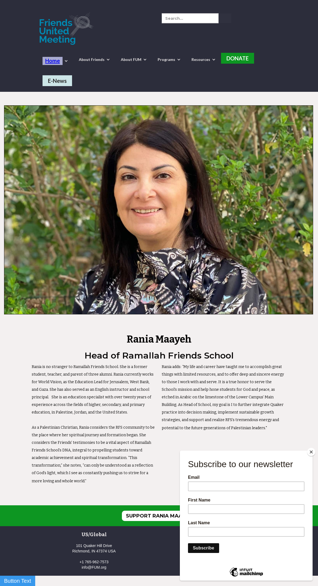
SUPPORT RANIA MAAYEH (159, 516)
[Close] (311, 452)
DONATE (237, 58)
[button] (55, 60)
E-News (57, 80)
